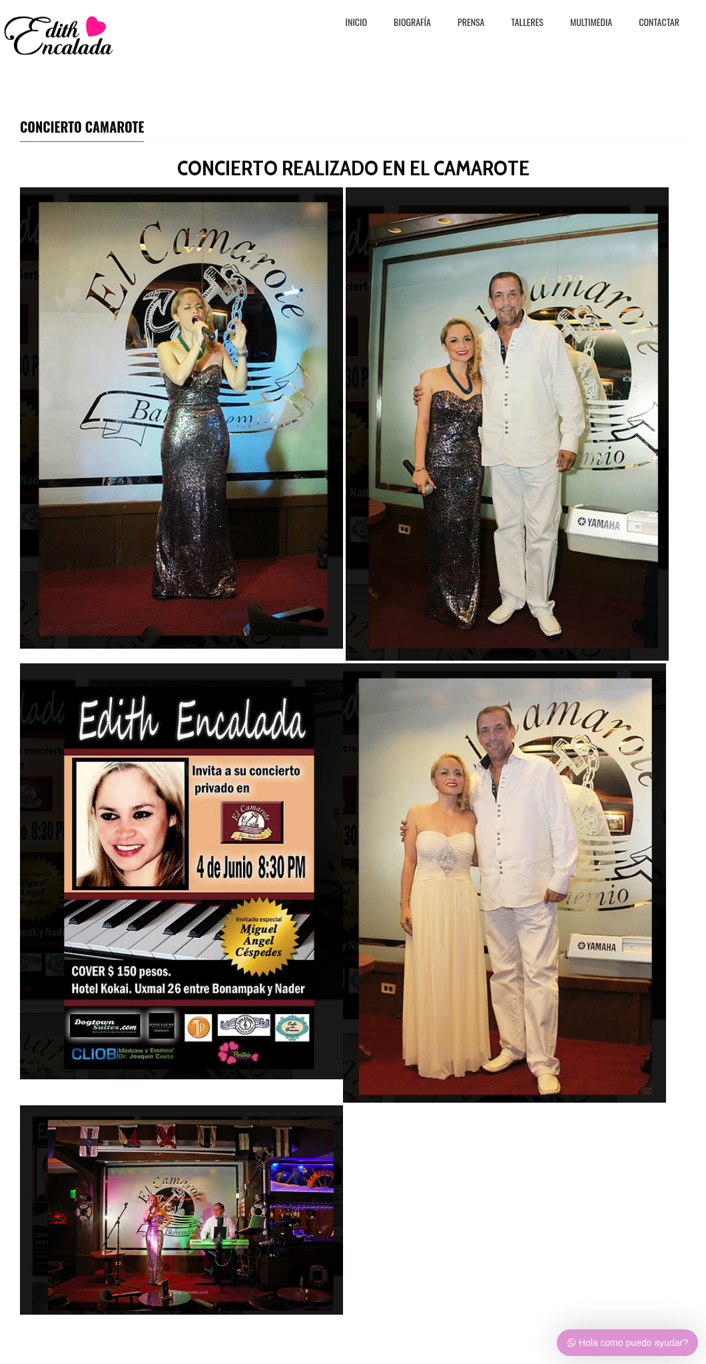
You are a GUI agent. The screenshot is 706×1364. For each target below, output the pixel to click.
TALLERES (528, 23)
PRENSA (471, 23)
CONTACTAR (659, 23)
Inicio (357, 23)
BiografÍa (412, 23)
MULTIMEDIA (591, 23)
